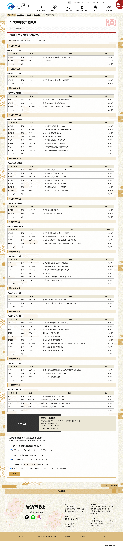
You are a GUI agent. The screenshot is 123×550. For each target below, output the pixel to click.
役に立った (15, 450)
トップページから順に (19, 468)
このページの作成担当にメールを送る (53, 428)
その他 (64, 468)
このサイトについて (24, 536)
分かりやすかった (18, 459)
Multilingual (96, 2)
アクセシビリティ (99, 536)
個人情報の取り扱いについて (47, 536)
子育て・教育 (68, 10)
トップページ (20, 15)
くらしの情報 (41, 10)
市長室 (29, 15)
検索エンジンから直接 (50, 468)
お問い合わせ (82, 536)
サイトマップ (106, 2)
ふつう (30, 459)
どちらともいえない (29, 450)
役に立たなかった (46, 450)
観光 (95, 10)
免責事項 (67, 536)
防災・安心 (54, 10)
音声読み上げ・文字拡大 (82, 2)
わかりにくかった (42, 459)
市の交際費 (37, 15)
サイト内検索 (34, 468)
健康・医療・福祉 (81, 10)
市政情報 (109, 10)
